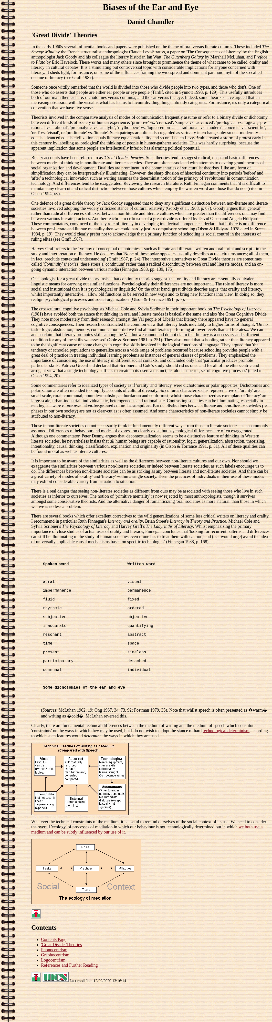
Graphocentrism (55, 989)
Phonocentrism (54, 984)
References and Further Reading (69, 999)
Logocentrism (53, 994)
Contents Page (53, 973)
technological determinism (226, 765)
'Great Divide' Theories (61, 978)
